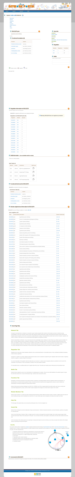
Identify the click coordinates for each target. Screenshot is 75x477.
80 (56, 221)
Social (11, 27)
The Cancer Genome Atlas (59, 426)
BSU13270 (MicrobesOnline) (62, 39)
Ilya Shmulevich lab (47, 426)
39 (56, 226)
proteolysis (13, 48)
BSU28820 (13, 133)
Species (21, 11)
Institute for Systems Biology (36, 470)
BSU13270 (12, 18)
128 (57, 275)
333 (59, 303)
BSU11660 (13, 142)
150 (53, 52)
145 (57, 316)
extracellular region (14, 46)
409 (59, 230)
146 (53, 50)
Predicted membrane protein (16, 44)
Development (44, 470)
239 (59, 273)
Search (13, 11)
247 (59, 237)
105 (57, 217)
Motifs (11, 22)
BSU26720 (13, 149)
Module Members (13, 25)
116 (57, 271)
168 (59, 287)
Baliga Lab (28, 470)
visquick (27, 426)
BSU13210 (13, 145)
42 (56, 219)
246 (59, 321)
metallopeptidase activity (15, 50)
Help (28, 11)
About (63, 3)
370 (59, 278)
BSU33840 (13, 151)
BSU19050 (13, 147)
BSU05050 (13, 122)
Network (11, 19)
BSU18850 (13, 129)
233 (59, 223)
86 (56, 291)
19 (56, 282)
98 (56, 280)
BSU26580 (13, 131)
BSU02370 (13, 120)
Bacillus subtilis (13, 15)
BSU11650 (13, 140)
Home (7, 11)
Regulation (12, 21)
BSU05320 (13, 124)
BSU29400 (13, 136)
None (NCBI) (54, 39)
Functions (11, 23)
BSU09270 (13, 138)
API (69, 3)
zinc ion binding (14, 53)
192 (59, 305)
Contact (66, 3)
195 (59, 298)
